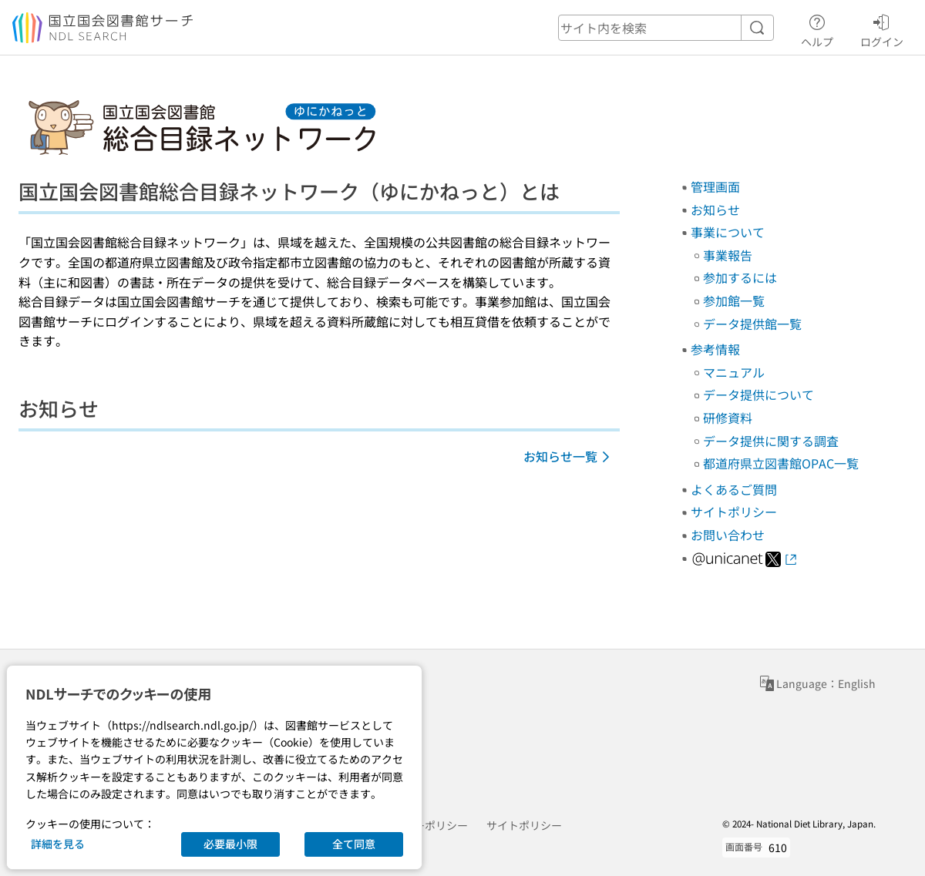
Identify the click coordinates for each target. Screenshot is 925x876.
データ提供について (758, 394)
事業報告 (727, 255)
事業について (728, 232)
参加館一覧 (734, 300)
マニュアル (734, 372)
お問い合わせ (728, 534)
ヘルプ (817, 28)
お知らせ (715, 209)
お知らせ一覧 (569, 456)
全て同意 (353, 843)
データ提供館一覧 (752, 323)
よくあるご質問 (734, 489)
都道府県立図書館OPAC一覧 (781, 463)
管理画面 (715, 186)
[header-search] (666, 28)
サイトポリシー (734, 511)
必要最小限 (230, 843)
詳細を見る (58, 843)
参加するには (740, 277)
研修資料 (727, 417)
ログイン (881, 28)
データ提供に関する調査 (771, 440)
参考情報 (715, 349)
